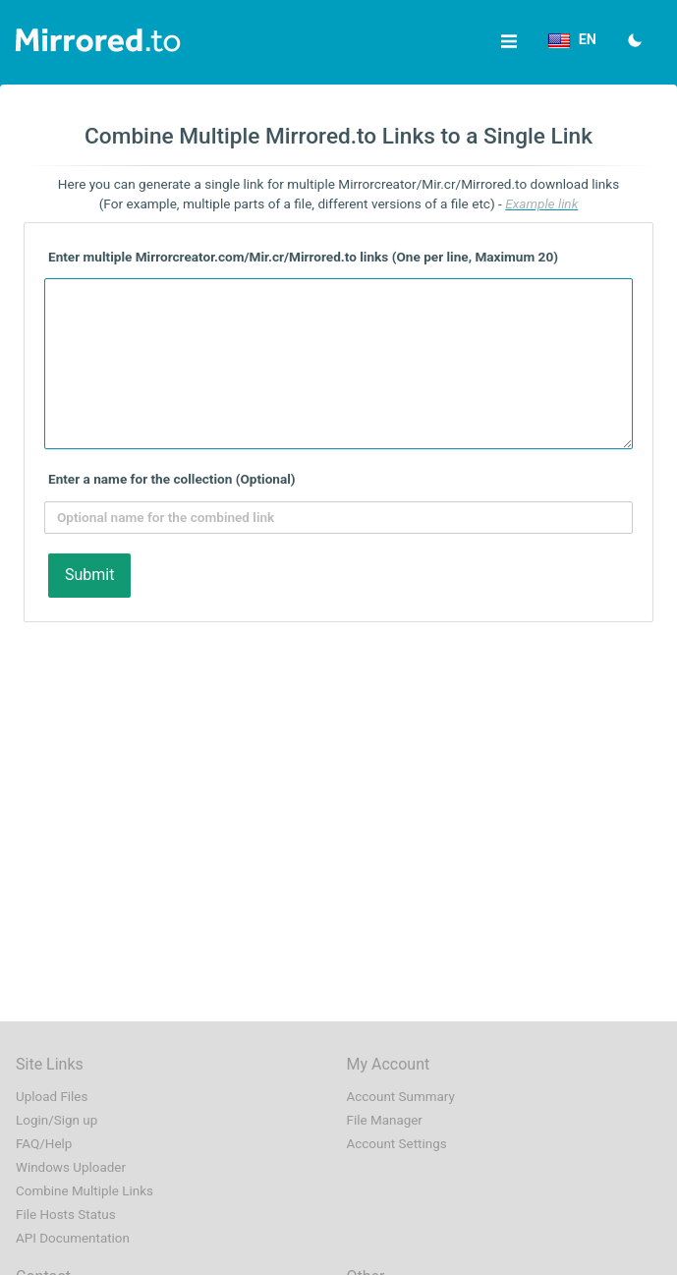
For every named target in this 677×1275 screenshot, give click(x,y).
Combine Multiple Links (84, 1191)
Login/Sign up (56, 1120)
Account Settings (397, 1143)
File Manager (385, 1120)
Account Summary (401, 1096)
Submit (89, 574)
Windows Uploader (71, 1167)
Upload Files (51, 1096)
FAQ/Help (44, 1143)
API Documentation (73, 1238)
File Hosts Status (66, 1214)
